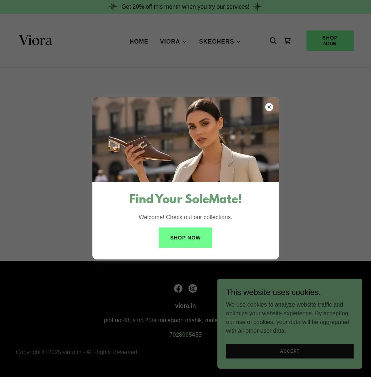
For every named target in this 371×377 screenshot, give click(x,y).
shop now (185, 238)
